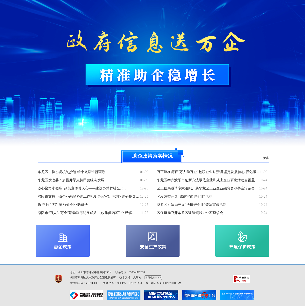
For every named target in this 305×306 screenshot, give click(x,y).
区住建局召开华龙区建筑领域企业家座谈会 (190, 213)
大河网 (137, 277)
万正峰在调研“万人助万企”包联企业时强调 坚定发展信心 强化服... (208, 172)
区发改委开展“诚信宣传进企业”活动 (184, 196)
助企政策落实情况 (152, 156)
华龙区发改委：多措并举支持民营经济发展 (71, 180)
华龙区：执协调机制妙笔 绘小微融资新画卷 (71, 172)
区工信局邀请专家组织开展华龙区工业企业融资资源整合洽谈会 (206, 188)
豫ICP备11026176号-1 (129, 283)
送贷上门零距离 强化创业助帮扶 (63, 205)
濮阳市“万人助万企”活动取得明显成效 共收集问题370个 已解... (86, 213)
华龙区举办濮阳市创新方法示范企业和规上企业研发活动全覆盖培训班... (212, 180)
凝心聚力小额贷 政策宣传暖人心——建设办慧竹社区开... (82, 188)
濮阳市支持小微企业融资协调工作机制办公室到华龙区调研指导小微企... (93, 196)
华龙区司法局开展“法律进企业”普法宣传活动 (191, 205)
